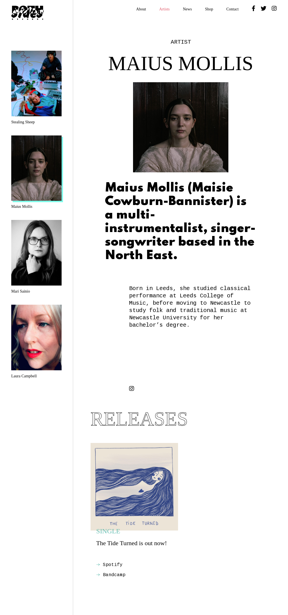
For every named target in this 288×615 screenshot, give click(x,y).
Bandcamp (110, 575)
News (187, 9)
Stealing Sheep (36, 87)
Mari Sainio (36, 256)
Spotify (109, 565)
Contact (232, 9)
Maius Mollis (36, 172)
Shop (209, 9)
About (141, 9)
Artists (164, 9)
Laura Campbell (36, 341)
